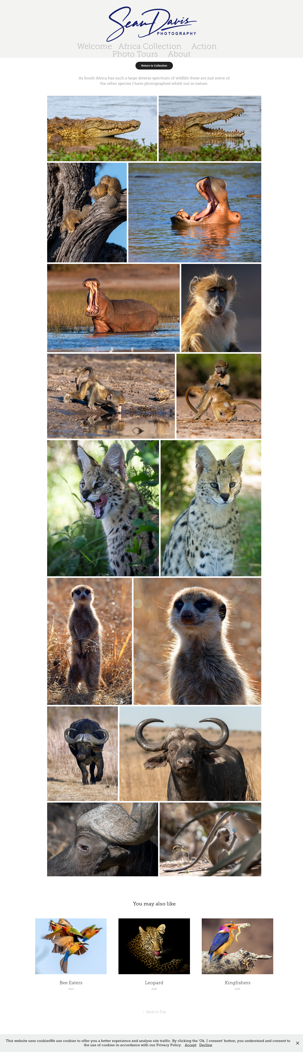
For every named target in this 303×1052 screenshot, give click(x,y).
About (179, 54)
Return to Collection (154, 65)
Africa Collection (149, 46)
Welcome (94, 46)
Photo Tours (135, 54)
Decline (205, 1045)
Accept (190, 1045)
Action (204, 46)
